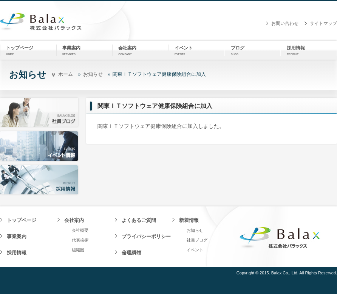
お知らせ (93, 74)
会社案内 (74, 220)
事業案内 (16, 236)
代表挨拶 (80, 240)
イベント (195, 250)
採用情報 (16, 253)
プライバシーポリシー (146, 236)
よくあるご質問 (139, 220)
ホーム (65, 74)
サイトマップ (323, 23)
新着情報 (189, 220)
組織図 (78, 250)
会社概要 (80, 230)
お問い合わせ (284, 23)
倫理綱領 (131, 253)
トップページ (21, 220)
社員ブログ (197, 240)
